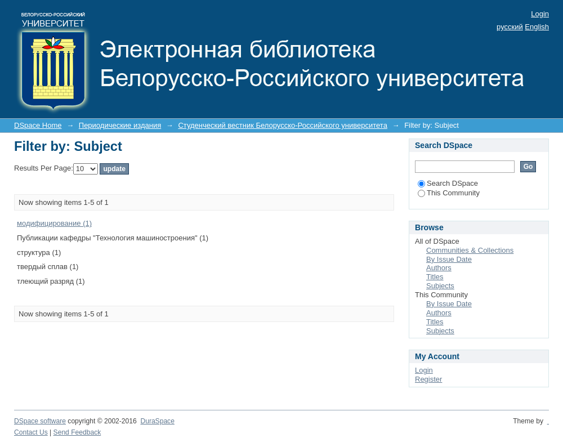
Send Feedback (77, 432)
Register (428, 379)
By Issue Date (449, 259)
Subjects (440, 285)
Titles (435, 276)
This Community (449, 193)
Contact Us (31, 432)
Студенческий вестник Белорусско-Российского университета (282, 125)
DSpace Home (38, 125)
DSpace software (40, 421)
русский (510, 27)
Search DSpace (448, 183)
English (537, 27)
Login (540, 14)
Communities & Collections (469, 250)
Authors (439, 267)
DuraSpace (157, 421)
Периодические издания (120, 125)
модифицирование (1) (54, 223)
